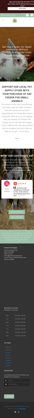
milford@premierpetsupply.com (13, 255)
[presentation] (13, 389)
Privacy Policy (20, 406)
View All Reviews (17, 212)
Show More (21, 195)
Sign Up (9, 396)
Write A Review (17, 217)
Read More (25, 131)
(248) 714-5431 (8, 253)
